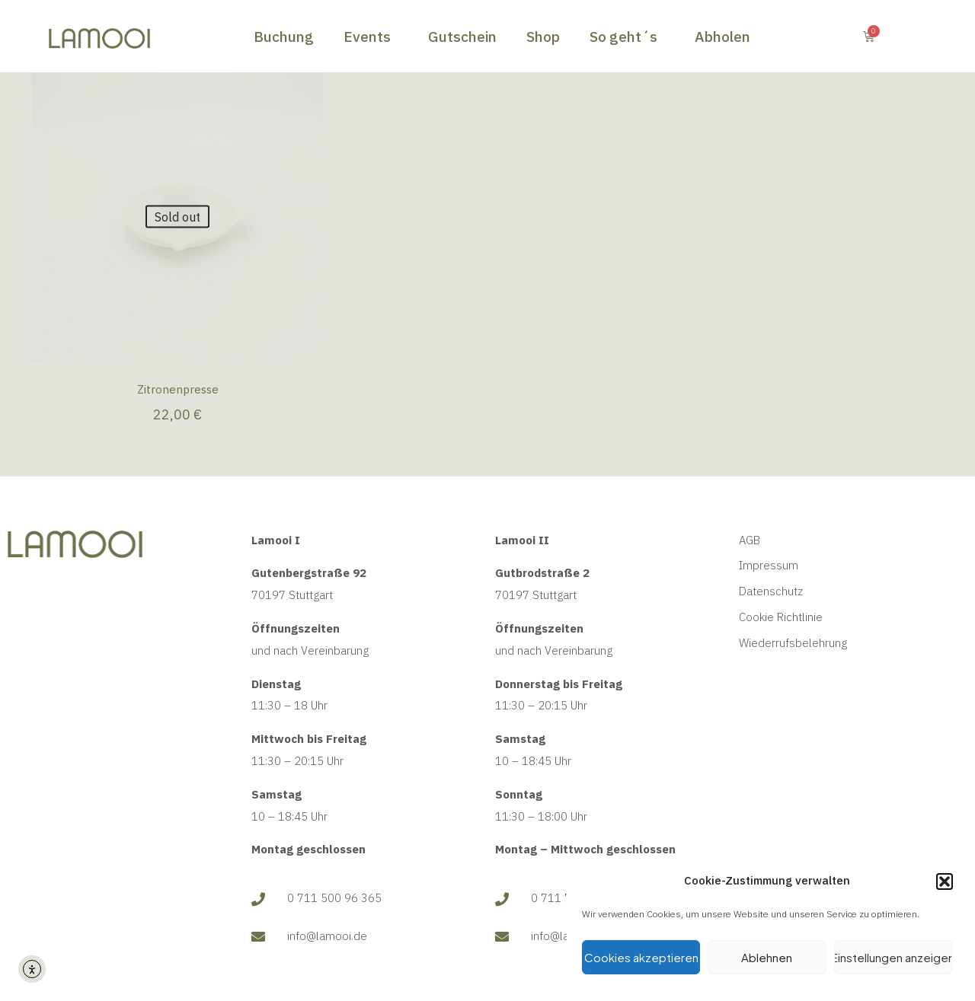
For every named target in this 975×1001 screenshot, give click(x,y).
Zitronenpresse (178, 389)
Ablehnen (766, 957)
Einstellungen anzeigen (893, 957)
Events (371, 36)
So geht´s (627, 36)
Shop (543, 36)
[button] (944, 881)
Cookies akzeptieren (641, 957)
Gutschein (462, 36)
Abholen (722, 36)
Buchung (284, 36)
